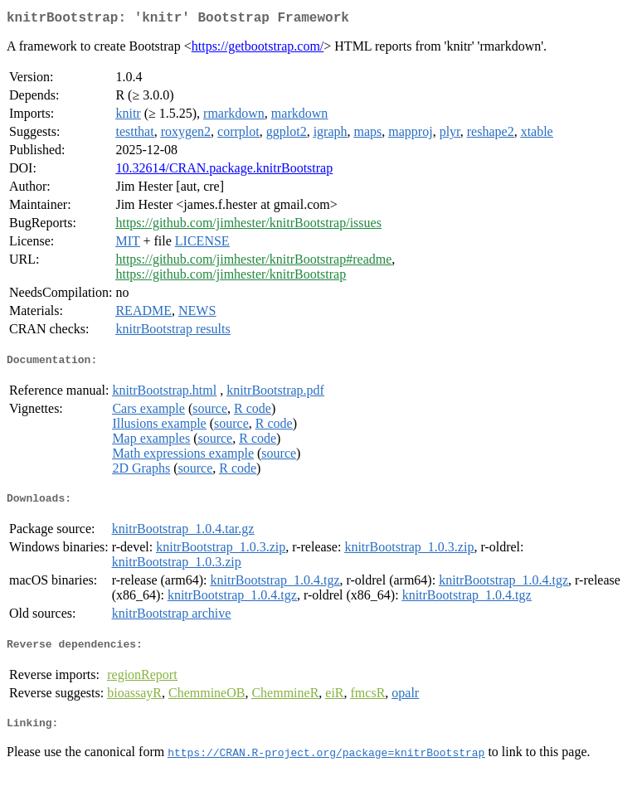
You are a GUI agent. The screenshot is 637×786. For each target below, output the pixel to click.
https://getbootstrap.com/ (258, 49)
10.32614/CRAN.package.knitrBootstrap (224, 171)
